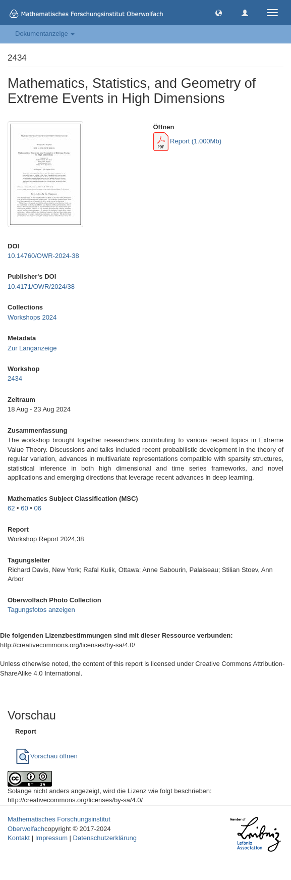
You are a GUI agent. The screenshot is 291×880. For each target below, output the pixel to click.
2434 (15, 378)
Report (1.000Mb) (187, 141)
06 (37, 508)
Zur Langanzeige (32, 348)
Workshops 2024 (32, 317)
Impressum (51, 838)
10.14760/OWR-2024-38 (43, 256)
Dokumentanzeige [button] (45, 33)
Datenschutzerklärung (105, 838)
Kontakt (19, 838)
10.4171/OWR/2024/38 (41, 286)
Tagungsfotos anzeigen (41, 609)
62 (11, 508)
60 (24, 508)
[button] (218, 12)
